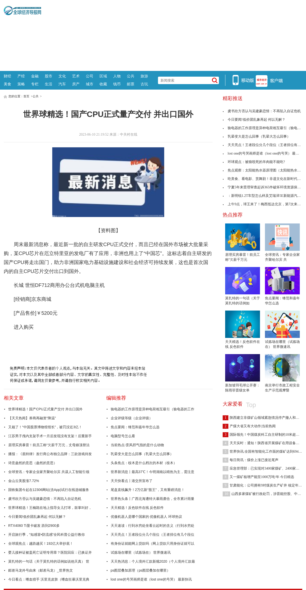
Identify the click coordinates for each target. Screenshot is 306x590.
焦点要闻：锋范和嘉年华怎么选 (135, 427)
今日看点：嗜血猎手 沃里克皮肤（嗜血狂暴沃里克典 (48, 579)
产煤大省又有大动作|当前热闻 (249, 426)
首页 (26, 96)
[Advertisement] (171, 35)
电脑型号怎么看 (123, 436)
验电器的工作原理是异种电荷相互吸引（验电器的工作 (152, 409)
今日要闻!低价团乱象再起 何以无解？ (37, 517)
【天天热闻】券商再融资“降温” (32, 418)
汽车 (62, 84)
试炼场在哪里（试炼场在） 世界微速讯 (141, 552)
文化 (62, 76)
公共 (130, 76)
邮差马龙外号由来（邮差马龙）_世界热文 (40, 570)
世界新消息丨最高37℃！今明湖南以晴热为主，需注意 (153, 472)
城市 (89, 84)
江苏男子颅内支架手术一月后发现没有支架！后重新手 (50, 436)
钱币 (117, 84)
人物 (117, 76)
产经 (21, 76)
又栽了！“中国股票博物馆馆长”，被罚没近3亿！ (45, 427)
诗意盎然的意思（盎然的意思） (32, 463)
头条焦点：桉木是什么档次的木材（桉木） (144, 463)
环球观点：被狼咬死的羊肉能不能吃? (254, 162)
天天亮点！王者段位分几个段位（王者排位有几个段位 (152, 534)
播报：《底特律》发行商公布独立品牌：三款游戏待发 (50, 454)
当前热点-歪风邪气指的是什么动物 (137, 445)
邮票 (130, 84)
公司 (89, 76)
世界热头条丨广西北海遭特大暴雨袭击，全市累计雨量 (152, 499)
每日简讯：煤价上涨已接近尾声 (250, 460)
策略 (21, 84)
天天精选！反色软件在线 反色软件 (137, 508)
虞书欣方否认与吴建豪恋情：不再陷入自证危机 (44, 499)
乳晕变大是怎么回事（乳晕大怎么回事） (142, 454)
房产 (76, 84)
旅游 (144, 76)
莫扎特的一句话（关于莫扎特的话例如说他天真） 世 (48, 561)
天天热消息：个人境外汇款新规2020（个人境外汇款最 (153, 561)
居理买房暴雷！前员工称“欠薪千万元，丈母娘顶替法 (49, 445)
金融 (35, 76)
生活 (48, 84)
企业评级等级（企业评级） (132, 418)
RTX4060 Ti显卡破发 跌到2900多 (34, 526)
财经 (7, 76)
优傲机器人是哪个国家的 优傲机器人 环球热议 (146, 517)
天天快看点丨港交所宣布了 (132, 481)
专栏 (35, 84)
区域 (103, 76)
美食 (7, 84)
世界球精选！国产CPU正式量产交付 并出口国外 (45, 409)
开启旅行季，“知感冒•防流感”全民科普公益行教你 (46, 534)
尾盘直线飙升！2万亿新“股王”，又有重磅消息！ (148, 490)
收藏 (103, 84)
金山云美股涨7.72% (23, 481)
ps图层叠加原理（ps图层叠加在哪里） (140, 570)
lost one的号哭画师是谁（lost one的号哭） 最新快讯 (151, 579)
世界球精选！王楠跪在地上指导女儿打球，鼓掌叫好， (50, 508)
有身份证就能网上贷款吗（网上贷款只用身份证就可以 (152, 543)
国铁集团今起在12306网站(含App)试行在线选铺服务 (48, 490)
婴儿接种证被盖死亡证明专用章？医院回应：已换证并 (50, 552)
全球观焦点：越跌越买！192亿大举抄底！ (40, 543)
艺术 (76, 76)
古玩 (144, 84)
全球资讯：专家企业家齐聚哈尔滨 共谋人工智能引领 (48, 472)
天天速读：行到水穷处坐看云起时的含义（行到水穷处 (152, 526)
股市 (48, 76)
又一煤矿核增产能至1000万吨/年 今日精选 (258, 477)
